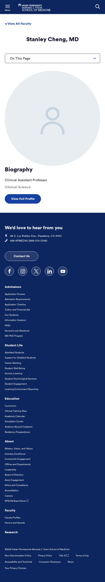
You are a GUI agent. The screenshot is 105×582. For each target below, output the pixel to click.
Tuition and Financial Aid (17, 309)
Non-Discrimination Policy (18, 555)
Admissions (13, 287)
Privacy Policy (45, 555)
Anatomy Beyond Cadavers (18, 426)
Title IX (64, 555)
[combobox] (52, 58)
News (71, 561)
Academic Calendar (15, 416)
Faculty (10, 510)
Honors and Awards (15, 522)
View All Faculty (18, 23)
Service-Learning (13, 373)
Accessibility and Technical (18, 561)
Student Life (14, 345)
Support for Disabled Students (20, 357)
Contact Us (22, 256)
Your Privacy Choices (15, 568)
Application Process (15, 294)
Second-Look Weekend (17, 330)
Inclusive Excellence (15, 453)
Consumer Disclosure (50, 561)
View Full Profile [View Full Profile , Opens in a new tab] (23, 199)
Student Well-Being (15, 368)
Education (12, 398)
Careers (9, 495)
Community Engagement (17, 459)
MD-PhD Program (14, 335)
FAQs (7, 325)
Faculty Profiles (12, 517)
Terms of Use (82, 555)
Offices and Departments (17, 464)
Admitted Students (14, 352)
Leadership (10, 469)
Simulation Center (14, 421)
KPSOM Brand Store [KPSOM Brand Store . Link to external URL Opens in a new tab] (16, 500)
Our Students (11, 315)
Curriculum (10, 405)
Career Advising (13, 363)
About (9, 441)
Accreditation (11, 490)
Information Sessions (15, 320)
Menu (7, 10)
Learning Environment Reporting (21, 389)
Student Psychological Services (21, 378)
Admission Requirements (17, 299)
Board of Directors (14, 474)
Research (11, 532)
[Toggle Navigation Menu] (7, 7)
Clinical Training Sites (16, 411)
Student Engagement (16, 383)
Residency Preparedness (17, 432)
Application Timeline (15, 304)
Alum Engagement (14, 480)
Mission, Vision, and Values (19, 448)
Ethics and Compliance (16, 485)
